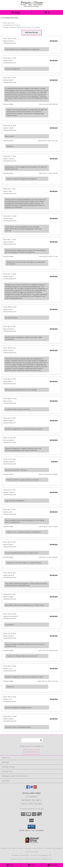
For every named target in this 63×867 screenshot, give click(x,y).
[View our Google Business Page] (31, 788)
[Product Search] (32, 740)
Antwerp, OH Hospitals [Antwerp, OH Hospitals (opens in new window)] (34, 848)
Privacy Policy (17, 859)
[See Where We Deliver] (31, 752)
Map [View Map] (31, 865)
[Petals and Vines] (31, 7)
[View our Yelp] (35, 788)
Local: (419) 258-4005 (31, 803)
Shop (15, 12)
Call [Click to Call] (10, 865)
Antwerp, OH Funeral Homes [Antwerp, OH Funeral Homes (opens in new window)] (12, 848)
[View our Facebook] (28, 788)
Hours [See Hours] (52, 865)
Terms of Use (46, 859)
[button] (31, 827)
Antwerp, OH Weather (20, 855)
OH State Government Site (41, 855)
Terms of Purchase (32, 859)
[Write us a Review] (31, 32)
